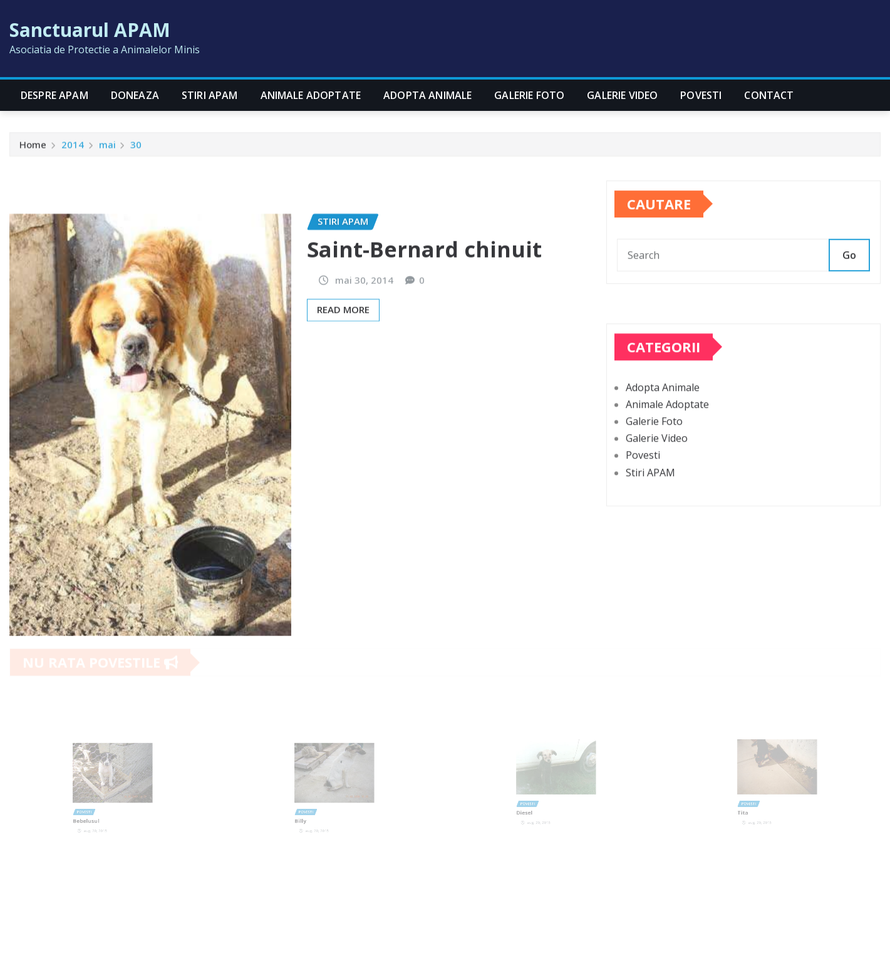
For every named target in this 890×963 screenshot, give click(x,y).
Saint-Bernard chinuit (424, 303)
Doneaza (135, 95)
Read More (343, 364)
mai (107, 147)
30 (136, 147)
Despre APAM (54, 95)
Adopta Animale (427, 95)
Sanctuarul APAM (89, 30)
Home (32, 147)
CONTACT (769, 95)
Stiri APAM (210, 95)
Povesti (701, 95)
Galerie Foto (529, 95)
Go (849, 268)
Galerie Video (622, 95)
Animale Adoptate (311, 95)
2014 (72, 147)
